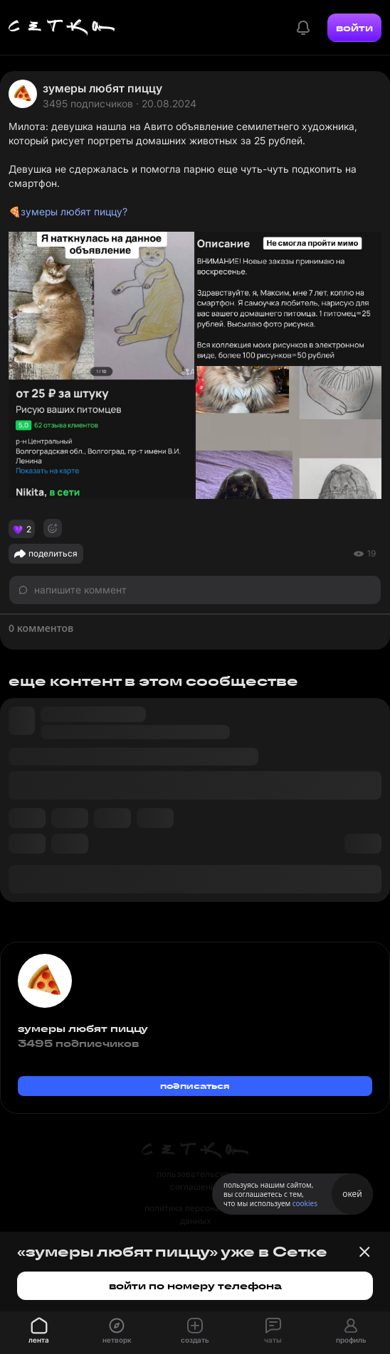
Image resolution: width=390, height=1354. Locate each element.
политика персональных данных (195, 1214)
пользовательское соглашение (195, 1180)
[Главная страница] (62, 27)
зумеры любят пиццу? (74, 211)
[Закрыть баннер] (364, 1251)
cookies (304, 1203)
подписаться (195, 1086)
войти (354, 28)
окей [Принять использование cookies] (352, 1194)
